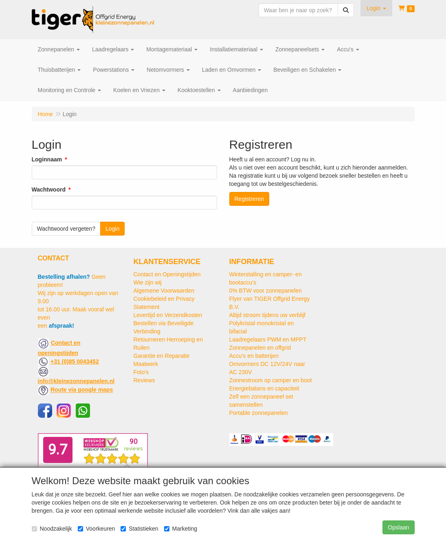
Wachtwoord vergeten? (66, 228)
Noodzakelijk (52, 528)
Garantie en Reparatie (162, 356)
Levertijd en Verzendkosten (168, 315)
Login (112, 228)
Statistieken (139, 528)
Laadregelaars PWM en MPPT (268, 339)
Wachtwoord (49, 189)
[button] (376, 8)
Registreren (249, 199)
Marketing (180, 528)
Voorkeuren (96, 528)
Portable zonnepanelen (258, 413)
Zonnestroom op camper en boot (270, 380)
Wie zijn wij (148, 282)
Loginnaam (47, 159)
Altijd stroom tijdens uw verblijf (267, 315)
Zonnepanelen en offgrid (260, 347)
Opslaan (398, 527)
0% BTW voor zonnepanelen (265, 290)
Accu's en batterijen (254, 356)
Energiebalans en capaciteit (264, 388)
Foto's (141, 372)
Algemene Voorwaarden (164, 290)
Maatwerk (146, 364)
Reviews (144, 380)
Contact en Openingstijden (167, 274)
